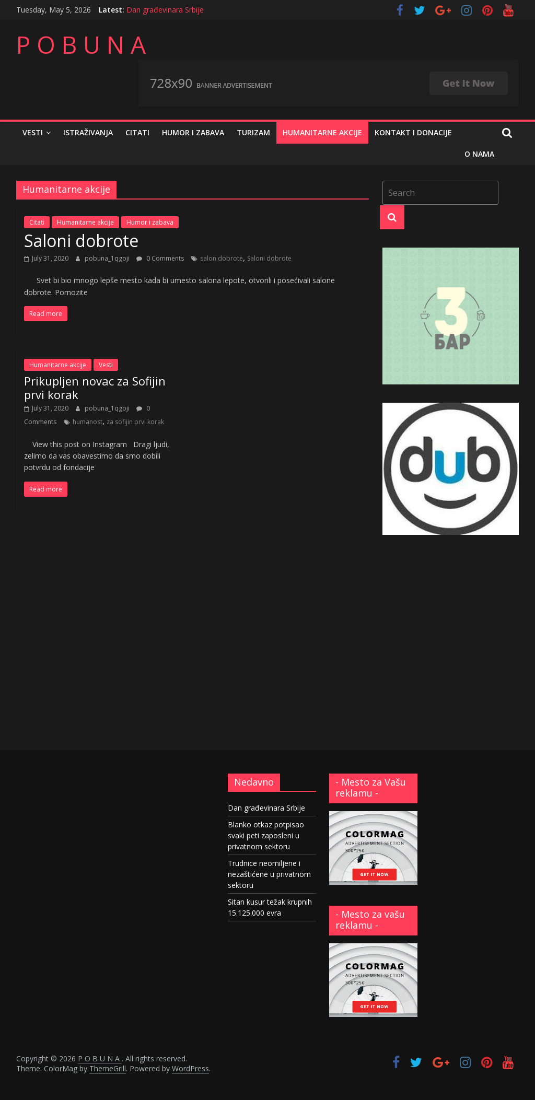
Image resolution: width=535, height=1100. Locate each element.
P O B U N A (81, 44)
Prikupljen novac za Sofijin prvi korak (95, 387)
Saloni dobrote (81, 240)
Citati (137, 132)
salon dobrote (221, 258)
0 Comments (160, 258)
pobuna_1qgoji (108, 258)
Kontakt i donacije (413, 132)
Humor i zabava (193, 132)
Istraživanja (88, 132)
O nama (479, 154)
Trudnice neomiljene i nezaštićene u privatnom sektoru (269, 874)
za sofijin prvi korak (135, 421)
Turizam (253, 132)
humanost (87, 421)
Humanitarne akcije (322, 132)
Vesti (32, 132)
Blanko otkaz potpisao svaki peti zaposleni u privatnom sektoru (266, 835)
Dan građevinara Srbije (165, 10)
